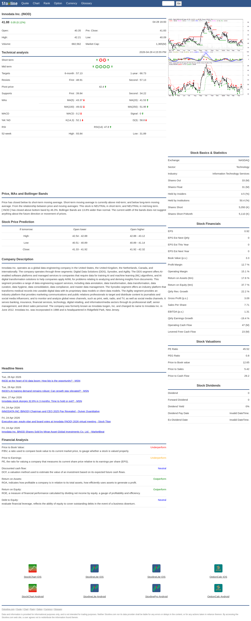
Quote (25, 3)
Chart (36, 3)
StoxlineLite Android (94, 596)
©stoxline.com (8, 609)
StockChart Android (33, 596)
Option (58, 3)
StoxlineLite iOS (94, 576)
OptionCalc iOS (218, 576)
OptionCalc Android (218, 596)
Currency (71, 3)
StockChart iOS (32, 576)
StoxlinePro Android (156, 596)
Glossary (86, 3)
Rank (47, 3)
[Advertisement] (84, 163)
